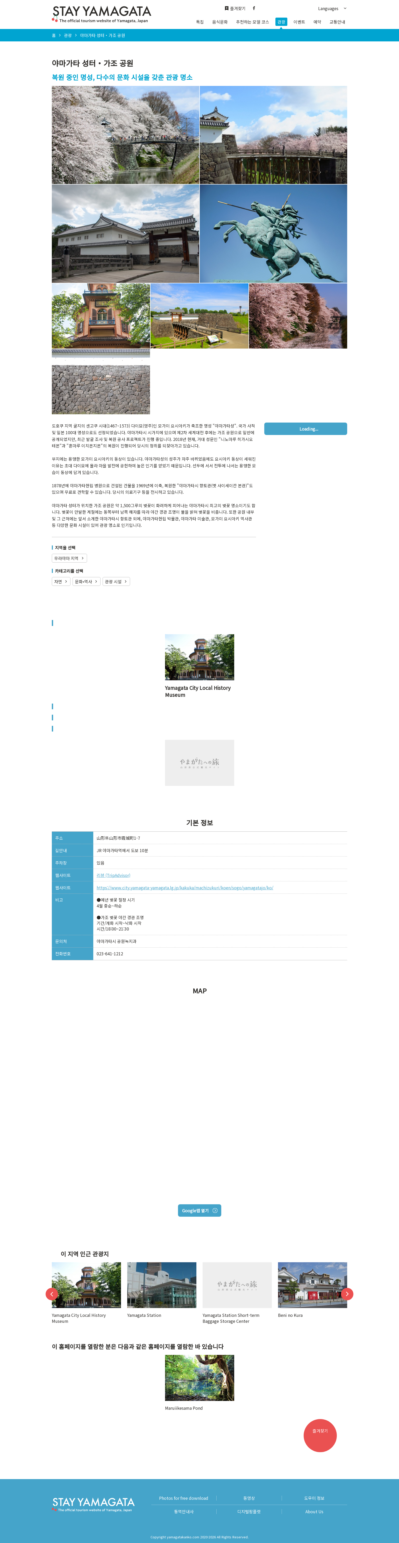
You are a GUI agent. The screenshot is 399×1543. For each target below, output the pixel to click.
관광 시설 (116, 581)
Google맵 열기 (199, 1210)
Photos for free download (183, 1498)
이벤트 (299, 22)
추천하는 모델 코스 (252, 22)
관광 (281, 22)
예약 (317, 22)
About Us (314, 1511)
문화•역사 (86, 581)
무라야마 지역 (69, 558)
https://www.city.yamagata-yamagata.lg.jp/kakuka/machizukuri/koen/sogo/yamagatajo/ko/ (185, 887)
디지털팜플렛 (249, 1511)
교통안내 (337, 22)
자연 (61, 581)
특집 (200, 22)
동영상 (249, 1498)
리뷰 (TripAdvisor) (113, 875)
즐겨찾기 (235, 8)
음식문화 (220, 22)
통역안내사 (184, 1511)
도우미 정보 (314, 1498)
